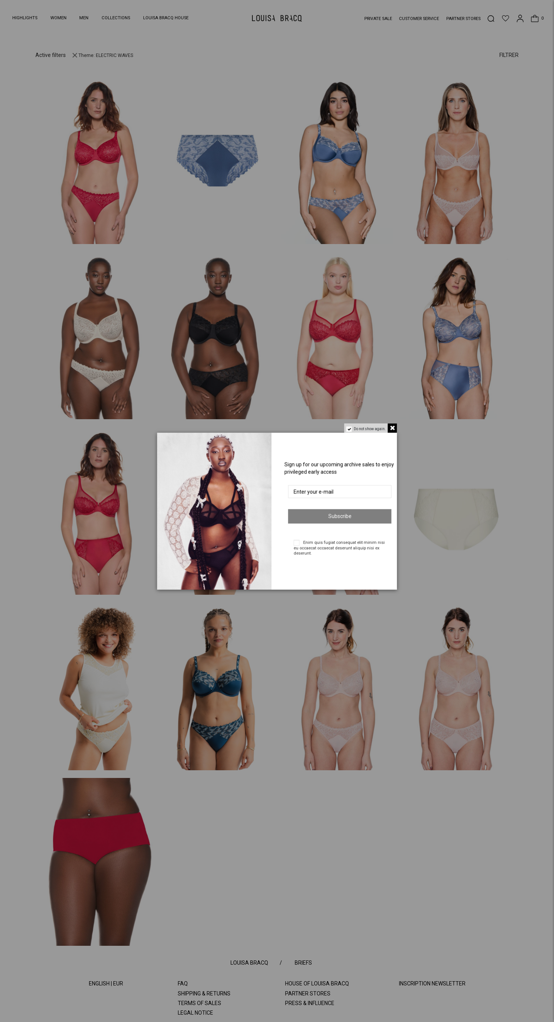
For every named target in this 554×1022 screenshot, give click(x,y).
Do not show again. (373, 425)
